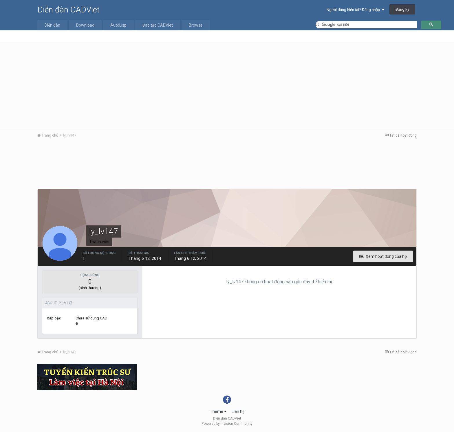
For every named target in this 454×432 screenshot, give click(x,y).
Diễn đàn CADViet (68, 9)
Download (85, 25)
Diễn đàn (52, 25)
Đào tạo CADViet (157, 25)
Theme (218, 411)
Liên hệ (238, 411)
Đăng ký (402, 9)
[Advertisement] (227, 85)
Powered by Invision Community (227, 424)
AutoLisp (118, 25)
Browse (196, 25)
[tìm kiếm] (366, 24)
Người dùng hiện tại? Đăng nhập (355, 10)
